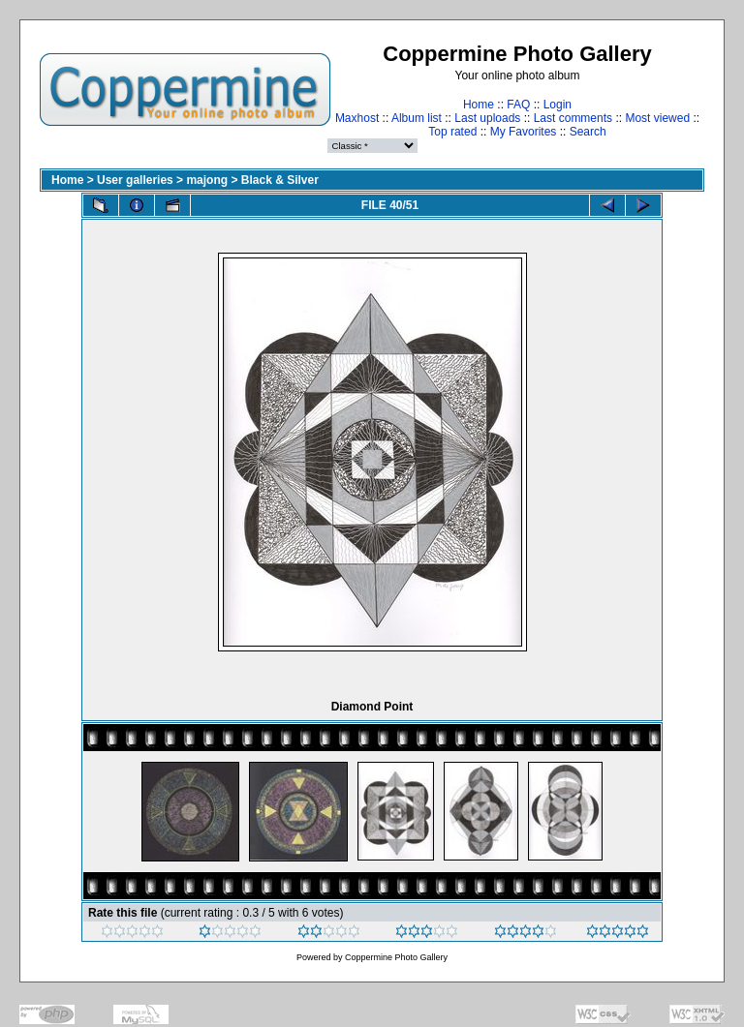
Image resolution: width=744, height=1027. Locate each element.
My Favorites (523, 131)
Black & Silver (280, 180)
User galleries (135, 180)
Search (588, 131)
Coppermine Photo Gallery (396, 957)
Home (478, 104)
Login (557, 104)
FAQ (518, 104)
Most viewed (657, 118)
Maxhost (357, 118)
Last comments (573, 118)
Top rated (452, 131)
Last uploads (487, 118)
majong (207, 180)
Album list (416, 118)
